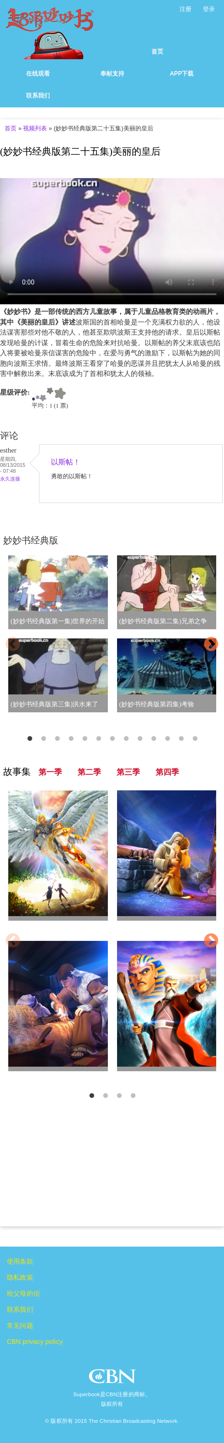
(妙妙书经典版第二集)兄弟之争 (163, 621)
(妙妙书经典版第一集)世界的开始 (58, 621)
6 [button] (98, 739)
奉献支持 (112, 73)
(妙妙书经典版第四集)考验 (156, 704)
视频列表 (35, 128)
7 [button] (112, 739)
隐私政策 (20, 1277)
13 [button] (195, 739)
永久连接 (10, 478)
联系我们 (38, 95)
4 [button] (71, 739)
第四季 (167, 772)
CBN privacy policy (34, 1341)
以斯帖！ (65, 462)
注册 (185, 9)
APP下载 (182, 73)
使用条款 (20, 1261)
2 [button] (43, 739)
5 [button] (85, 739)
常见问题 (20, 1325)
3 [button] (57, 739)
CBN (114, 1379)
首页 (157, 51)
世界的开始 (27, 926)
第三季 (128, 772)
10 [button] (153, 739)
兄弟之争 (23, 1076)
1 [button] (29, 739)
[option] (112, 639)
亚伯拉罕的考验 (141, 926)
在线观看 (38, 73)
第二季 (89, 772)
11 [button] (167, 739)
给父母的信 (23, 1293)
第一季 (50, 772)
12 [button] (181, 739)
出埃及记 (132, 1076)
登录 (209, 9)
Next (211, 644)
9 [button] (140, 739)
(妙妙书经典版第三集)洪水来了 (54, 704)
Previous (12, 644)
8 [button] (126, 739)
